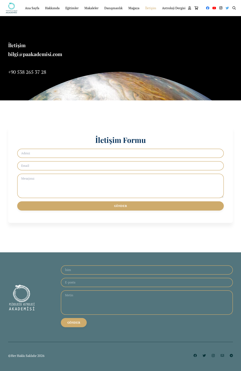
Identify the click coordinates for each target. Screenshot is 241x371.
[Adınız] (120, 153)
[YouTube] (214, 8)
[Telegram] (231, 357)
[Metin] (147, 304)
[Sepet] (196, 8)
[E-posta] (147, 283)
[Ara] (234, 8)
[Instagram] (220, 8)
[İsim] (147, 270)
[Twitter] (227, 8)
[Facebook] (207, 8)
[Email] (120, 166)
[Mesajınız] (120, 188)
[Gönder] (120, 208)
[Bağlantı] (13, 8)
